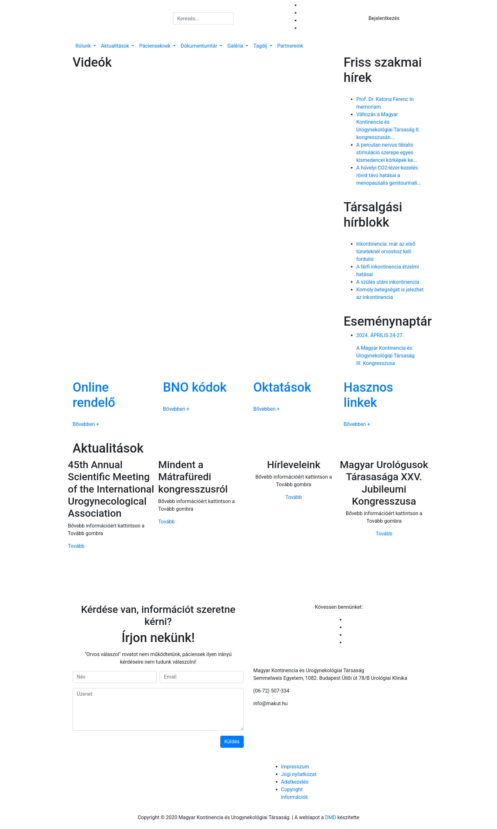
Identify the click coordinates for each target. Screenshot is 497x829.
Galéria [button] (235, 46)
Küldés (232, 742)
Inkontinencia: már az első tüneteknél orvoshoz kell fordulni (385, 251)
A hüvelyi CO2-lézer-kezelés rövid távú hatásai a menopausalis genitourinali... (388, 175)
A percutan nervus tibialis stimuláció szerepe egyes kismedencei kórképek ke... (386, 152)
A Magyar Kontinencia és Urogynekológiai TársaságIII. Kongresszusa (390, 349)
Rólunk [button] (83, 46)
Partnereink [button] (290, 46)
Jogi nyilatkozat (299, 774)
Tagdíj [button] (260, 46)
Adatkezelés (295, 782)
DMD (330, 817)
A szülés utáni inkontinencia (387, 282)
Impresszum (295, 767)
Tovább (76, 546)
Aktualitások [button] (115, 46)
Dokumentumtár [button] (199, 46)
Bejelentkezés (383, 18)
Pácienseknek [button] (155, 46)
